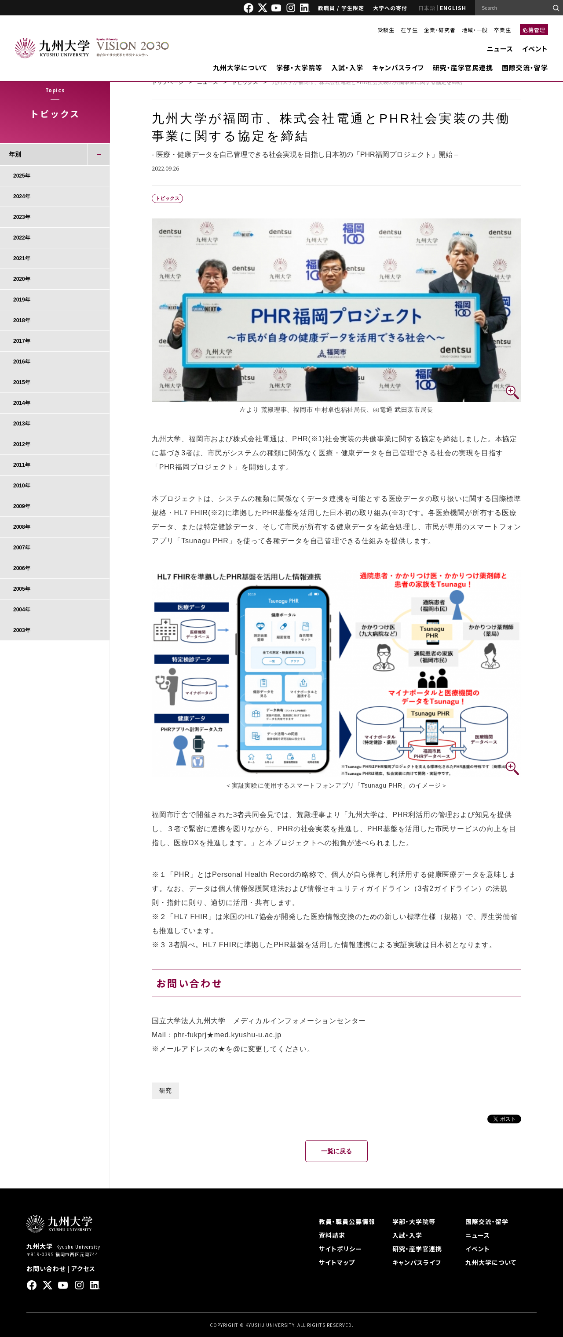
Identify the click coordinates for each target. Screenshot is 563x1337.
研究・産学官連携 (417, 1248)
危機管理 (534, 29)
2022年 (21, 238)
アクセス (83, 1268)
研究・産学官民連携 (463, 67)
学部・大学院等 (299, 67)
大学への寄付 (390, 7)
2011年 (21, 465)
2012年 (21, 444)
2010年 (21, 486)
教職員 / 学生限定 (341, 7)
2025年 (21, 176)
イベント (535, 48)
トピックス (245, 82)
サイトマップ (337, 1262)
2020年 (21, 279)
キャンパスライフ (398, 67)
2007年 (21, 548)
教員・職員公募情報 (347, 1221)
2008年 (21, 527)
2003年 (21, 630)
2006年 (21, 568)
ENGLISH (453, 7)
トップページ (167, 82)
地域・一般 (475, 29)
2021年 (21, 258)
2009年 (21, 506)
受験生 (386, 29)
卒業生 (502, 29)
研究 (165, 1090)
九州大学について (240, 67)
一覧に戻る (336, 1151)
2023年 (21, 217)
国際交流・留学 (525, 67)
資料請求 (332, 1235)
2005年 (21, 589)
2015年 (21, 382)
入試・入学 (347, 67)
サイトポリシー (340, 1248)
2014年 (21, 403)
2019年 (21, 300)
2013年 (21, 424)
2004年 (21, 610)
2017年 (21, 341)
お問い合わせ (46, 1268)
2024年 (21, 196)
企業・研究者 (440, 29)
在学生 (409, 29)
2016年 (21, 362)
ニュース (500, 48)
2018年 (21, 320)
